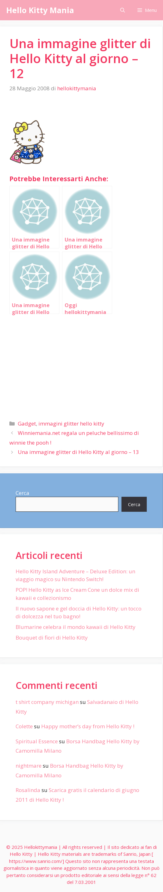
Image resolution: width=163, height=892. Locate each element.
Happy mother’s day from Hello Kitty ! (87, 726)
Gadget (27, 423)
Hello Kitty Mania (40, 10)
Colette (24, 726)
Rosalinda (28, 790)
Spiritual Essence (37, 741)
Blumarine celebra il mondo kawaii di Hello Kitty (76, 626)
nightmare (29, 765)
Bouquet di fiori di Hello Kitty (52, 637)
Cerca (22, 492)
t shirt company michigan (47, 701)
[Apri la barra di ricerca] (122, 10)
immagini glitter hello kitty (71, 423)
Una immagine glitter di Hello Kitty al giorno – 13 (78, 452)
